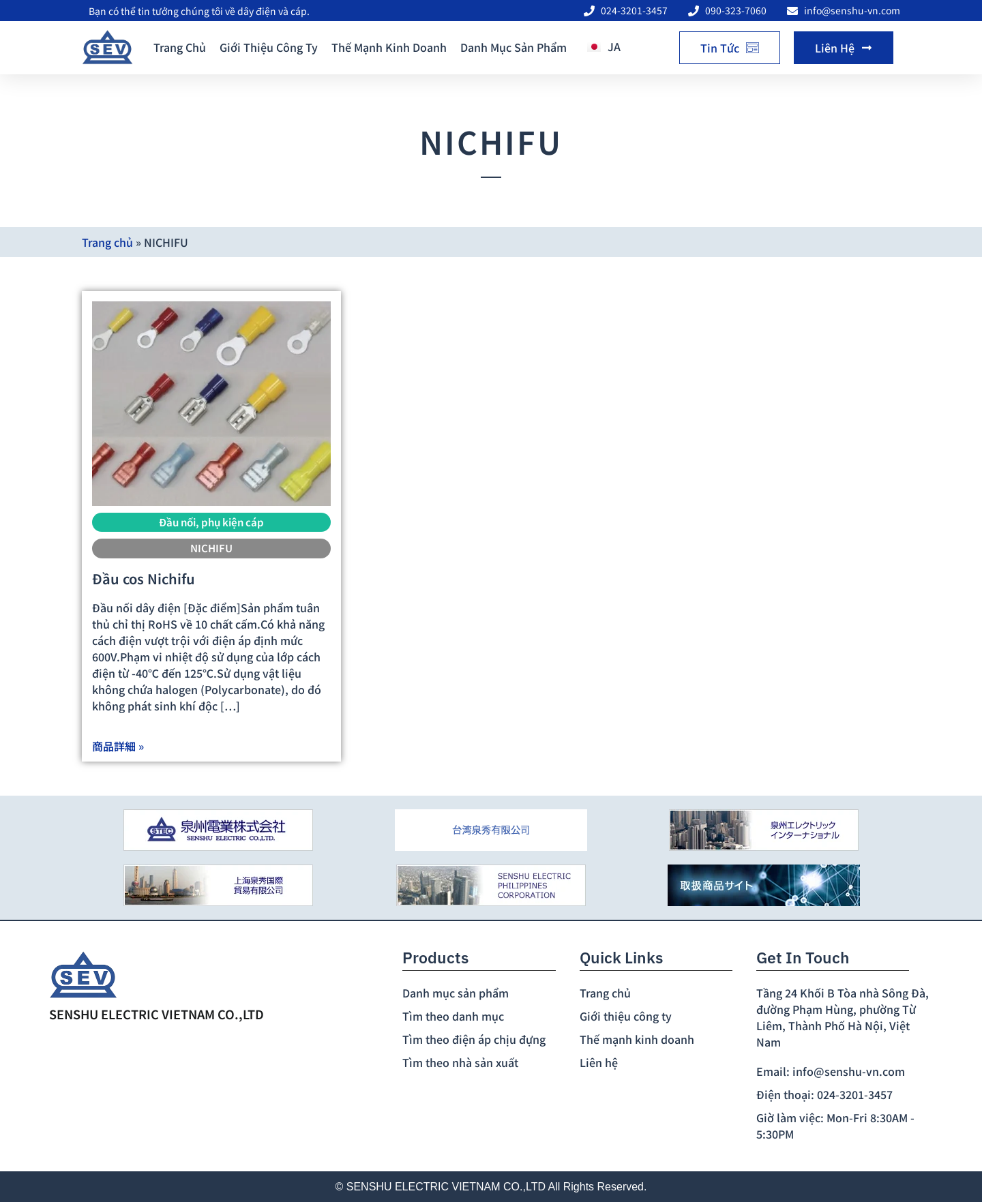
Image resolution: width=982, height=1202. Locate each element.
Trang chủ (179, 47)
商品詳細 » (118, 746)
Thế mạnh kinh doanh (389, 47)
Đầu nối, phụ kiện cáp (211, 522)
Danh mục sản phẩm (513, 47)
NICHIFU (211, 548)
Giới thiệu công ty (269, 47)
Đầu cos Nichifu (143, 578)
